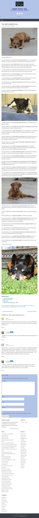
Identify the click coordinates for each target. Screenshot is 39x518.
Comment (3, 380)
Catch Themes (23, 516)
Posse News (4, 504)
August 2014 (23, 456)
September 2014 (24, 455)
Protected (3, 509)
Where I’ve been (5, 435)
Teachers (18, 306)
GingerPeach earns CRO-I (6, 479)
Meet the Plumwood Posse (7, 311)
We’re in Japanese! (5, 476)
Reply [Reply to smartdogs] (3, 339)
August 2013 (23, 462)
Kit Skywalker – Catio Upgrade (7, 433)
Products (3, 506)
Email (3, 402)
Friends (30, 305)
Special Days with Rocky (6, 456)
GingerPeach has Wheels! (6, 470)
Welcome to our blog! (7, 299)
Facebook (17, 13)
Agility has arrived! (5, 490)
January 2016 (23, 443)
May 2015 (22, 447)
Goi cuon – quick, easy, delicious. (8, 443)
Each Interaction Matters (8, 298)
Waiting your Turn (5, 491)
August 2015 (23, 446)
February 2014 (23, 459)
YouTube (20, 13)
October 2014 (23, 453)
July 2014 (22, 458)
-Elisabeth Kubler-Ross (14, 428)
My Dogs (3, 503)
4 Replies (23, 306)
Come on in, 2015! (5, 461)
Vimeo (22, 13)
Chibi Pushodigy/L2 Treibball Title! (8, 447)
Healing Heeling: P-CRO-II (6, 487)
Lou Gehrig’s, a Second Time (7, 465)
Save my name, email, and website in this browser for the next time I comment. (16, 413)
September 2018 (24, 438)
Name (3, 396)
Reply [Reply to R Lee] (3, 356)
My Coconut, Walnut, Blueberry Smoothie (9, 444)
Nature (3, 441)
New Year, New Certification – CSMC (10, 302)
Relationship (7, 306)
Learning (3, 306)
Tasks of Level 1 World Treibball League (9, 446)
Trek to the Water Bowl (6, 458)
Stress (15, 306)
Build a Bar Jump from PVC (7, 452)
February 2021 (23, 433)
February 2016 (23, 441)
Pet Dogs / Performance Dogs (7, 475)
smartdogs (8, 332)
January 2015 (23, 449)
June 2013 (23, 465)
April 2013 (22, 467)
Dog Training (7, 305)
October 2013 (23, 461)
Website (3, 407)
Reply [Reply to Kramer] (3, 327)
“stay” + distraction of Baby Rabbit (8, 473)
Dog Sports (4, 498)
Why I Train (5, 301)
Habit (33, 305)
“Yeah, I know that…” (5, 438)
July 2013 (22, 464)
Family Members (26, 305)
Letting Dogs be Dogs (6, 478)
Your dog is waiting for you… (10, 24)
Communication (20, 305)
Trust (21, 306)
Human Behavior (12, 305)
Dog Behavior (4, 497)
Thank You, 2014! (5, 462)
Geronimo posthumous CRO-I (7, 488)
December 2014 (24, 450)
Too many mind (4, 464)
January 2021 (23, 435)
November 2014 (24, 452)
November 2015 (24, 444)
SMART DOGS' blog (19, 9)
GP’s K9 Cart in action (6, 468)
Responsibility (11, 306)
